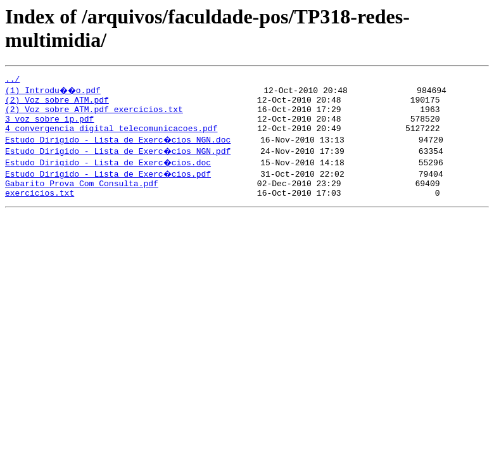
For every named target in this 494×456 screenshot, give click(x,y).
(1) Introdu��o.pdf (54, 92)
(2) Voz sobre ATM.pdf (57, 103)
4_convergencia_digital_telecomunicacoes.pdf (111, 137)
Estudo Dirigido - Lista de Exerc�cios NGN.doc (118, 149)
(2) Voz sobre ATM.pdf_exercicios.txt (94, 114)
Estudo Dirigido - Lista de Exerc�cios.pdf (109, 183)
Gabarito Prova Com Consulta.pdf (81, 194)
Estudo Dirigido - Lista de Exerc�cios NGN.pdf (118, 160)
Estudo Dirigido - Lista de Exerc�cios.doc (109, 171)
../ (12, 80)
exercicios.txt (39, 206)
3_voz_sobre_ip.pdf (49, 126)
